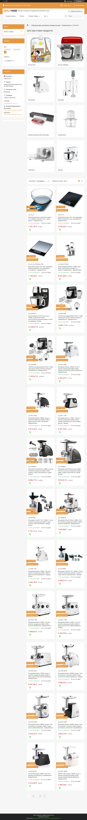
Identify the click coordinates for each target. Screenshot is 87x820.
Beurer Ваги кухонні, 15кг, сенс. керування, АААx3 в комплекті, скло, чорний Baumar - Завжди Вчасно (70, 219)
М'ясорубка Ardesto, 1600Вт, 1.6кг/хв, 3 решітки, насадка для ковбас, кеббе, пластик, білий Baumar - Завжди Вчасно (39, 624)
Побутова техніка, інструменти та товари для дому (45, 25)
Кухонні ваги (31, 65)
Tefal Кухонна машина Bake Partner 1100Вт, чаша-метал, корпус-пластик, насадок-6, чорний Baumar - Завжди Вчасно (70, 317)
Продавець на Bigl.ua (43, 816)
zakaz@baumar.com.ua (10, 103)
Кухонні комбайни (63, 65)
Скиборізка (31, 170)
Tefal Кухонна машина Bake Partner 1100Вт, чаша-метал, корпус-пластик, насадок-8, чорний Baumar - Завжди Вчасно (40, 368)
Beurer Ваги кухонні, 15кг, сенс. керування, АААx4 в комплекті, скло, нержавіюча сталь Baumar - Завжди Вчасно (40, 268)
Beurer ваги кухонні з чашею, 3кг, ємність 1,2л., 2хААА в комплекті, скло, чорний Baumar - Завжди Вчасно (40, 219)
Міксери (60, 170)
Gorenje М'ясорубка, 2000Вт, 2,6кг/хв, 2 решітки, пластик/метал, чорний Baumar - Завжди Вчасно (40, 775)
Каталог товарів (33, 16)
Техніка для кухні (66, 25)
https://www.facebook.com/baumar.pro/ (13, 114)
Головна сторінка (10, 16)
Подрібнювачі (62, 135)
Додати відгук (80, 5)
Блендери (61, 100)
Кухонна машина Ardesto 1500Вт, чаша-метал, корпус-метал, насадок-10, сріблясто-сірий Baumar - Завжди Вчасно (70, 268)
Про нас (22, 16)
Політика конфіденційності (54, 818)
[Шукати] (66, 16)
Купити (30, 229)
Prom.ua (52, 815)
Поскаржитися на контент (40, 818)
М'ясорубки (31, 100)
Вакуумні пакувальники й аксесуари (38, 135)
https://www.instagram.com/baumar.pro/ (13, 110)
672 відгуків (69, 1)
